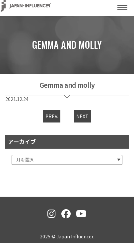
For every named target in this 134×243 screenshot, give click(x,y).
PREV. (51, 116)
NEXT (82, 116)
